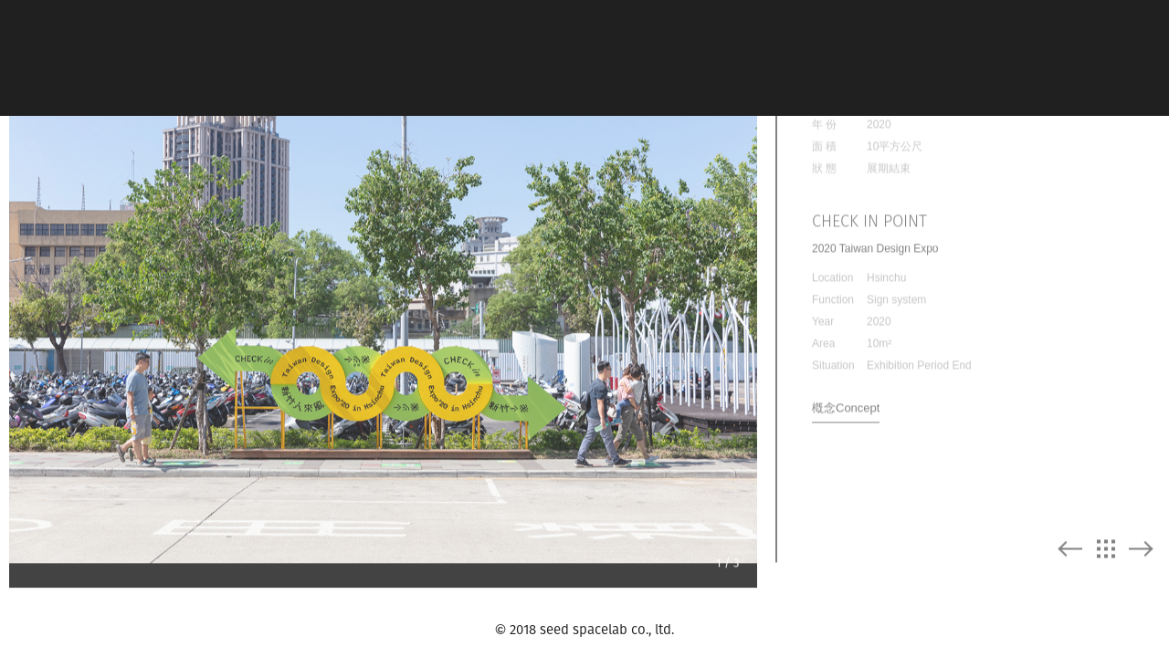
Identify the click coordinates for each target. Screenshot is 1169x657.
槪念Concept (845, 399)
